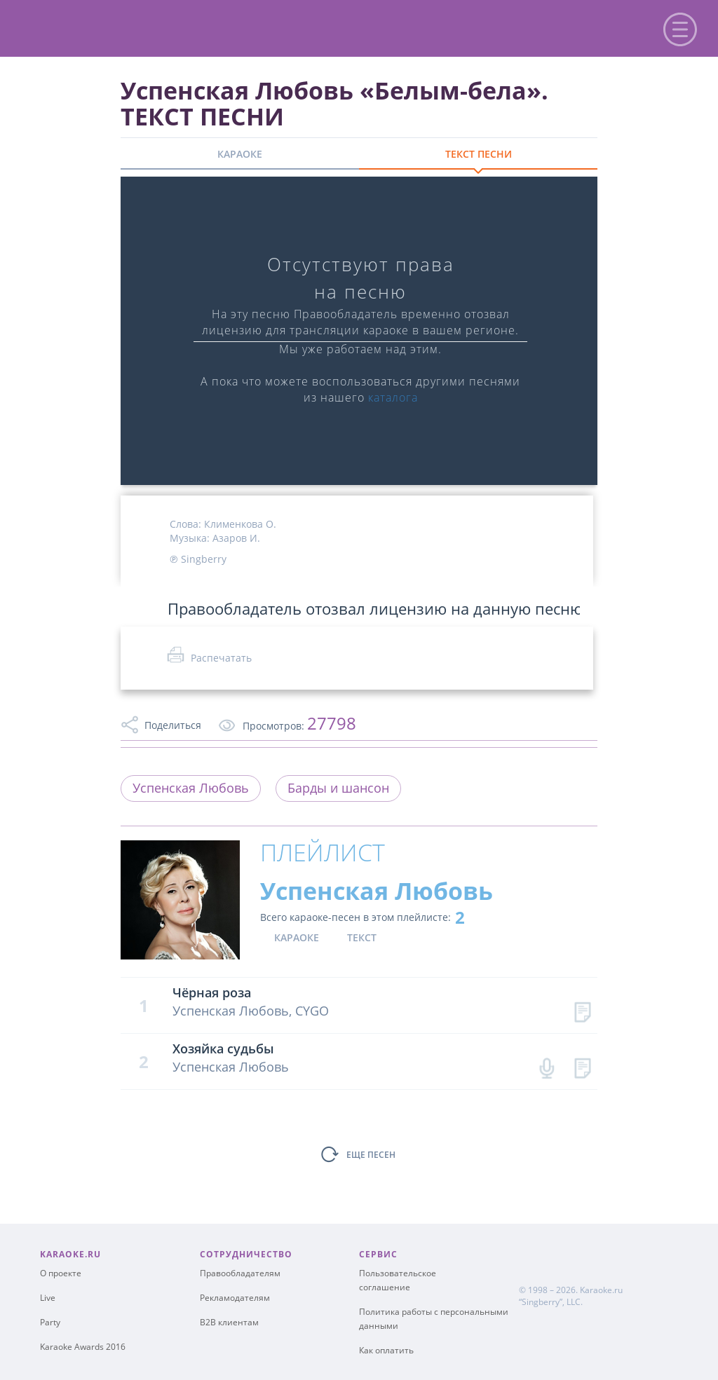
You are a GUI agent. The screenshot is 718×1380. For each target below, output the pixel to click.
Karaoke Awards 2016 (83, 1347)
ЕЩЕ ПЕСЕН (370, 1155)
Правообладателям (240, 1273)
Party (50, 1322)
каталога (393, 397)
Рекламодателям (235, 1298)
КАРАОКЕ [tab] (239, 153)
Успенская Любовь (191, 787)
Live (47, 1298)
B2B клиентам (229, 1322)
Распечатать (221, 657)
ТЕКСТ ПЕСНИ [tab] (478, 153)
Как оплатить (386, 1350)
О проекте (60, 1273)
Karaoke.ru (601, 1290)
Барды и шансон (338, 787)
